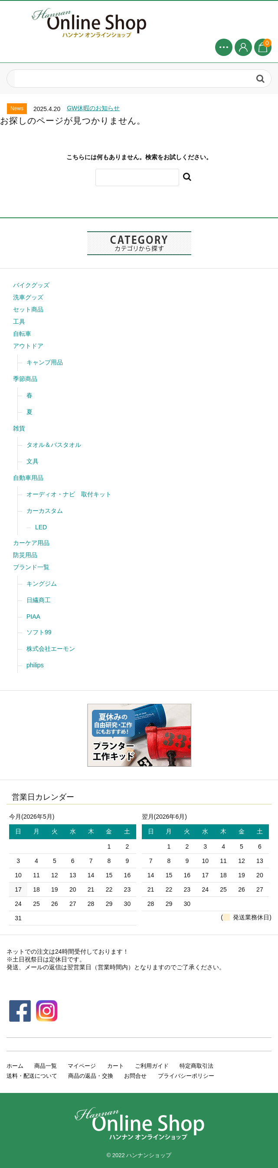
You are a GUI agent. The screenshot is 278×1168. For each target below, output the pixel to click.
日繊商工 (38, 600)
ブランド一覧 (31, 567)
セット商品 (28, 309)
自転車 (22, 333)
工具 (19, 321)
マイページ (82, 1066)
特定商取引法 (196, 1066)
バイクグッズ (31, 285)
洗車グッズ (28, 297)
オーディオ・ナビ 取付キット (68, 494)
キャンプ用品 (44, 362)
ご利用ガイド (152, 1066)
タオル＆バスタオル (53, 444)
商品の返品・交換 (90, 1076)
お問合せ (135, 1076)
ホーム (15, 1066)
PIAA (33, 616)
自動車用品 (28, 477)
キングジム (41, 583)
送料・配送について (32, 1076)
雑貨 (19, 428)
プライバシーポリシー (186, 1076)
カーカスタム (44, 510)
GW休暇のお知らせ (93, 108)
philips (35, 665)
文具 (32, 461)
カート (115, 1066)
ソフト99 (39, 632)
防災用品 (25, 554)
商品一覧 (45, 1066)
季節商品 (25, 378)
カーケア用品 (31, 542)
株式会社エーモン (50, 648)
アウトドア (28, 345)
